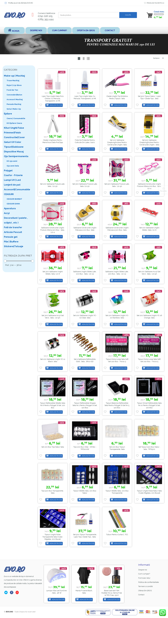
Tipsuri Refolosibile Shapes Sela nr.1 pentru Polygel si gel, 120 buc (84, 405)
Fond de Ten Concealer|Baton (14, 92)
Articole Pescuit (13, 232)
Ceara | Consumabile (16, 118)
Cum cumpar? (59, 30)
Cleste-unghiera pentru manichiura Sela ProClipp (52, 141)
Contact (110, 30)
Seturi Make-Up (14, 109)
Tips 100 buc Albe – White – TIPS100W (84, 448)
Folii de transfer (13, 227)
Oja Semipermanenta (16, 156)
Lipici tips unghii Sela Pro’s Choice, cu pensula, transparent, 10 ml (53, 98)
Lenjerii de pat (12, 184)
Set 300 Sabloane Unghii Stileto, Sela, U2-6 (52, 273)
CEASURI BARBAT (14, 199)
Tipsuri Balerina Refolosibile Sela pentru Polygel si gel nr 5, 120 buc (117, 405)
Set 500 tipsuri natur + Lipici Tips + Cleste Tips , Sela (149, 97)
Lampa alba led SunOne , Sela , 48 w (84, 592)
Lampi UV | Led (12, 180)
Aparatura (10, 208)
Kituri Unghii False (14, 127)
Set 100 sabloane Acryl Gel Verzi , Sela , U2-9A (149, 273)
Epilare (8, 113)
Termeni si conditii (145, 586)
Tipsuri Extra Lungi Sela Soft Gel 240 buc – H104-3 (117, 360)
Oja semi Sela (13, 166)
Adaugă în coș (56, 105)
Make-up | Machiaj (14, 75)
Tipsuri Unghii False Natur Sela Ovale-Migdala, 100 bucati (149, 492)
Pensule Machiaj (14, 104)
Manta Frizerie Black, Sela (111, 592)
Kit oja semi (12, 161)
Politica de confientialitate (148, 582)
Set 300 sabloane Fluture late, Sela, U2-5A (84, 185)
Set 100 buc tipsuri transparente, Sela (117, 448)
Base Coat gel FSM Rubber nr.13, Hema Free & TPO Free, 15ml (56, 593)
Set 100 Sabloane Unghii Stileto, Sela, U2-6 (149, 229)
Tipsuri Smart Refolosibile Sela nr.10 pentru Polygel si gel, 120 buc (149, 405)
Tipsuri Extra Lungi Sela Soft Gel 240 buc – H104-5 (149, 360)
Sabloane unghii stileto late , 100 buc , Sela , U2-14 (85, 273)
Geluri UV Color (12, 142)
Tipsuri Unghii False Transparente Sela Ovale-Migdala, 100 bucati (52, 537)
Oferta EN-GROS (86, 30)
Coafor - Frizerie (13, 175)
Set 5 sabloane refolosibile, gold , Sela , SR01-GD (85, 360)
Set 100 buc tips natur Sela (52, 447)
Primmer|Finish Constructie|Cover (14, 135)
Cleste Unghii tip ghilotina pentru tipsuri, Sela (117, 97)
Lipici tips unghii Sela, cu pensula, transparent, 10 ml (85, 97)
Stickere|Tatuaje (13, 246)
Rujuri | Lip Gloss (14, 85)
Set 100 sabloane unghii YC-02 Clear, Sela (84, 316)
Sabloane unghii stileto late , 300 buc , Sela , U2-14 (117, 273)
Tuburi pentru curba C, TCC (117, 535)
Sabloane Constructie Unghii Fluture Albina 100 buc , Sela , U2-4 (149, 186)
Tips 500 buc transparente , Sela (52, 492)
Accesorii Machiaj (15, 99)
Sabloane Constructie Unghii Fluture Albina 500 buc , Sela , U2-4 (52, 230)
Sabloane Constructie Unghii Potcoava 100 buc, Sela (84, 229)
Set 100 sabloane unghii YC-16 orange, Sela (149, 316)
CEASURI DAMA (13, 204)
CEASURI (9, 194)
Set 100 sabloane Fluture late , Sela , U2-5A (52, 185)
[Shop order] (157, 58)
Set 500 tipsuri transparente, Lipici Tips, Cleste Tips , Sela (85, 536)
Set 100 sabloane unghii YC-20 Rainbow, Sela (117, 316)
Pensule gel (10, 236)
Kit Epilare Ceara (14, 123)
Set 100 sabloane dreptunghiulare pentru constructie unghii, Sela (117, 142)
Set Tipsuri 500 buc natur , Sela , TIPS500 (149, 448)
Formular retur (144, 578)
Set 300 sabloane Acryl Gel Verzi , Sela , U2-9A (53, 316)
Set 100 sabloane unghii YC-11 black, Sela (52, 360)
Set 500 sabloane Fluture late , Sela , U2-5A (117, 185)
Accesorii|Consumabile (17, 189)
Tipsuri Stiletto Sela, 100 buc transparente (117, 492)
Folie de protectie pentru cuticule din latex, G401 (85, 141)
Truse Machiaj (13, 80)
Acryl (7, 213)
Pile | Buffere (11, 241)
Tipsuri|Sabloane (13, 146)
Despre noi (36, 30)
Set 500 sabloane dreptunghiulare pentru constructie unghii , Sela (149, 142)
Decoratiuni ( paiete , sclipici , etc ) (16, 220)
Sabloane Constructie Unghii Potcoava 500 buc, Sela (117, 229)
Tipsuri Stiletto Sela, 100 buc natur (84, 492)
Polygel (8, 170)
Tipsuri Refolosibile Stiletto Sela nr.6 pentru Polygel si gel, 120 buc (52, 405)
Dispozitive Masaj (14, 151)
